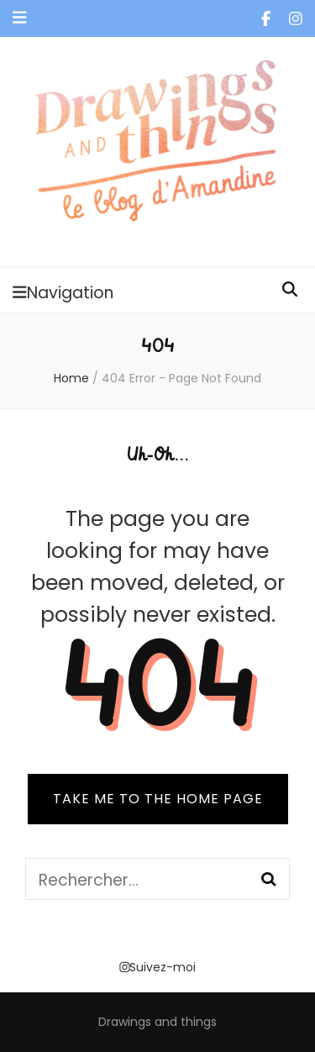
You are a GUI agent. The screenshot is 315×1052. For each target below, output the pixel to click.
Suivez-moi (157, 967)
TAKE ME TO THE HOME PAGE (158, 798)
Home (71, 378)
